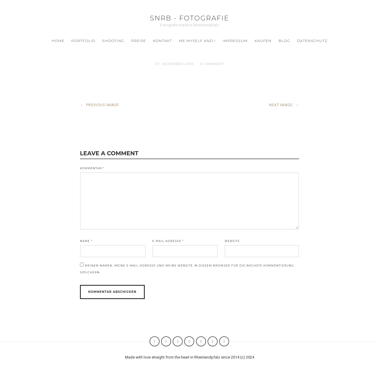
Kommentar (92, 168)
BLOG (284, 40)
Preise (138, 40)
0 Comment (212, 64)
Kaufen (263, 40)
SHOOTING (113, 40)
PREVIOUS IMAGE (99, 105)
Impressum (235, 40)
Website (232, 241)
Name (86, 241)
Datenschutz (312, 40)
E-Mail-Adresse (168, 241)
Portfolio (83, 40)
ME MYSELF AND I (197, 40)
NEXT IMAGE (284, 105)
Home (58, 40)
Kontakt (162, 40)
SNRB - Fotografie (189, 18)
